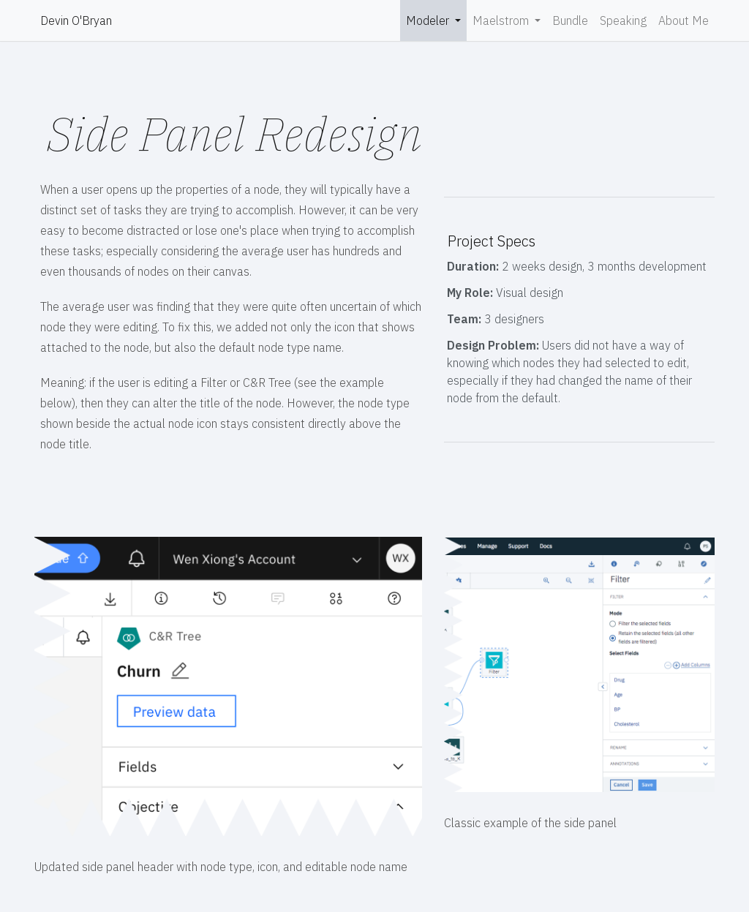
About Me (683, 20)
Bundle (570, 20)
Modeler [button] (429, 20)
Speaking (623, 20)
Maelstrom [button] (502, 20)
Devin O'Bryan (76, 20)
